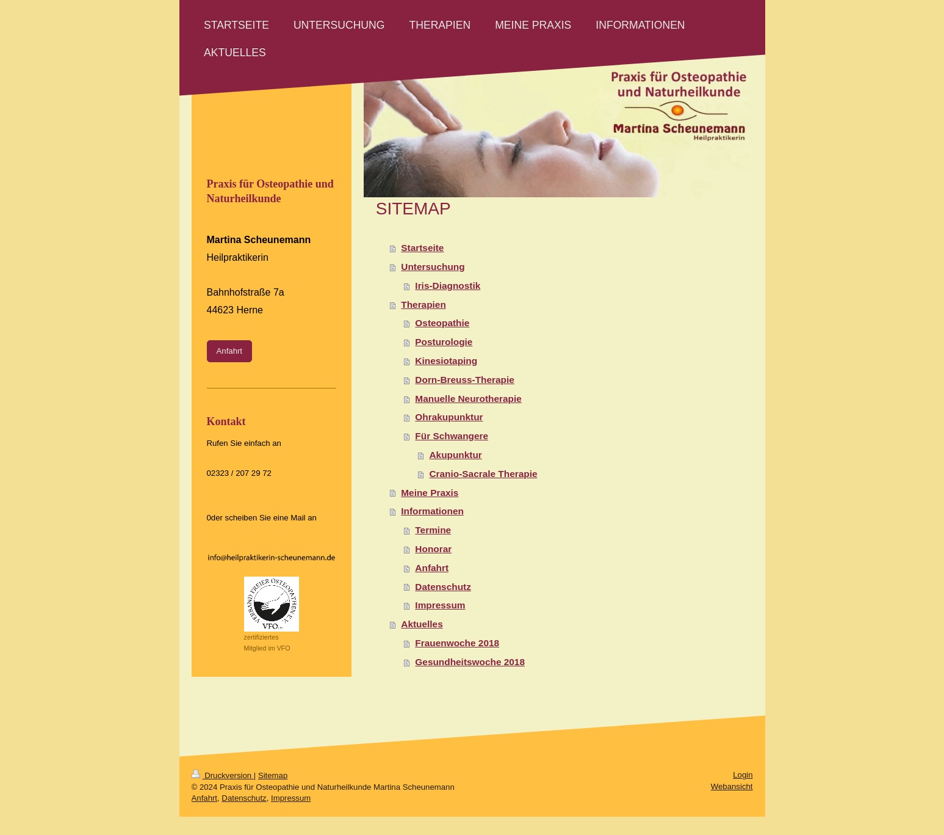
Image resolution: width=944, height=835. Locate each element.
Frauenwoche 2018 (457, 643)
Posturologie (443, 342)
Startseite (422, 247)
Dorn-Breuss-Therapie (464, 379)
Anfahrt (432, 568)
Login (742, 774)
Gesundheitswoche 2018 (470, 662)
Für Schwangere (451, 436)
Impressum (440, 605)
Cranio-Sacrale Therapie (483, 474)
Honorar (433, 549)
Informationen (432, 511)
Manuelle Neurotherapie (468, 398)
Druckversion (223, 775)
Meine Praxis (429, 492)
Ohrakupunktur (449, 417)
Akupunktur (455, 455)
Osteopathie (442, 323)
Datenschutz (443, 587)
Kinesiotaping (446, 361)
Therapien (423, 304)
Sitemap (272, 775)
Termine (433, 530)
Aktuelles (421, 624)
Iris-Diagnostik (447, 285)
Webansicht (732, 786)
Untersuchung (432, 266)
